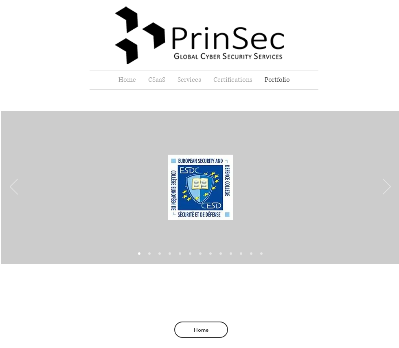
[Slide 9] (231, 253)
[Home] (201, 330)
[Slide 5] (200, 253)
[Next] (387, 187)
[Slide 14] (261, 253)
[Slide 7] (210, 253)
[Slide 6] (180, 253)
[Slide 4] (190, 253)
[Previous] (14, 187)
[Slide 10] (159, 253)
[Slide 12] (251, 253)
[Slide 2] (170, 253)
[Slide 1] (149, 253)
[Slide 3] (139, 253)
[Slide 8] (220, 253)
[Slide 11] (241, 253)
